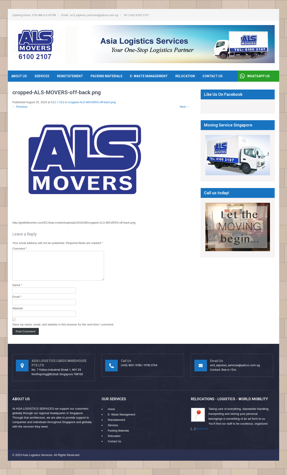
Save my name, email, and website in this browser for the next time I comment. (63, 330)
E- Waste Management (149, 76)
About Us (19, 76)
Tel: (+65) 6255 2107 (136, 15)
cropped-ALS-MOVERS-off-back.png (91, 102)
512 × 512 (57, 102)
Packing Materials (106, 76)
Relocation (185, 76)
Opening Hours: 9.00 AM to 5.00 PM (34, 15)
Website (17, 313)
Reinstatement (70, 76)
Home (111, 414)
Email (17, 302)
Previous (19, 106)
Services (42, 76)
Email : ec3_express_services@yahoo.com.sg (89, 15)
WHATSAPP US (258, 76)
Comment (19, 248)
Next (184, 106)
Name (17, 290)
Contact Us (212, 76)
